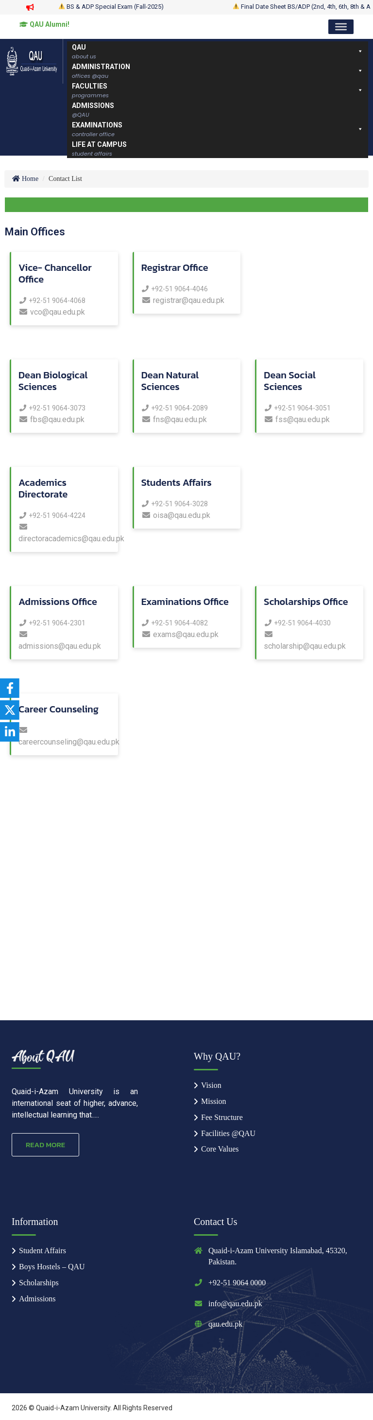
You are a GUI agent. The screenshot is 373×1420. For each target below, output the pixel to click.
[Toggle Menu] (341, 26)
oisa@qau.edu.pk (175, 515)
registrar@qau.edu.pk (182, 300)
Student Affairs (42, 1250)
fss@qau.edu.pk (297, 419)
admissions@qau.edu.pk (59, 640)
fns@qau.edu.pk (174, 419)
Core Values (219, 1149)
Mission (213, 1101)
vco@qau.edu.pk (51, 312)
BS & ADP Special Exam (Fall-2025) (117, 6)
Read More (45, 1144)
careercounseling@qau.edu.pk (64, 736)
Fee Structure (222, 1117)
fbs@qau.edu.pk (51, 419)
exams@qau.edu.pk (180, 634)
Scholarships (39, 1282)
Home (25, 178)
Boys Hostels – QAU (52, 1266)
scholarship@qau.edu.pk (305, 640)
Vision (211, 1085)
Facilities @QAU (228, 1133)
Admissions (37, 1299)
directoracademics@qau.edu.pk (64, 533)
